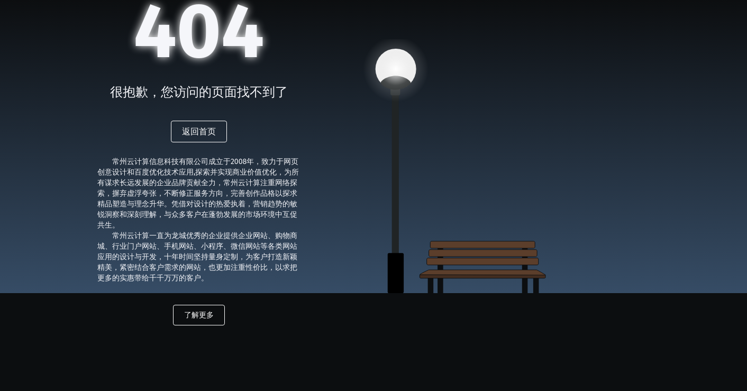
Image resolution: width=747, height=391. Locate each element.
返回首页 (199, 131)
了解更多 (199, 315)
